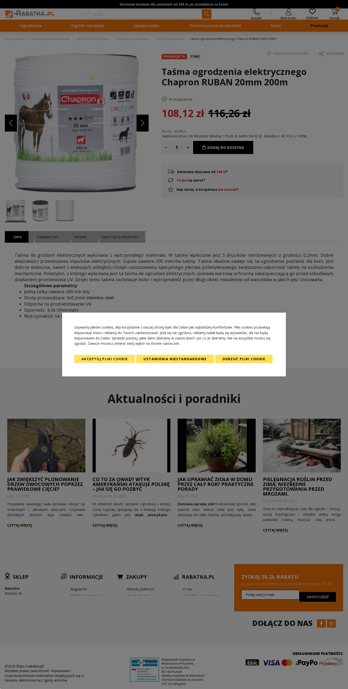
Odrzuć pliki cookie (243, 359)
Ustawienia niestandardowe (175, 359)
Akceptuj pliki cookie (104, 359)
